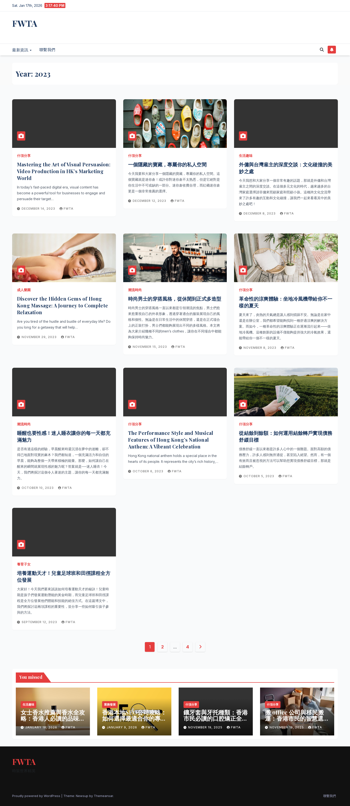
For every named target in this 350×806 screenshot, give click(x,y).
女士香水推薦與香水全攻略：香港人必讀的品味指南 (53, 718)
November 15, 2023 (150, 347)
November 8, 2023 (260, 347)
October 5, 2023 (259, 476)
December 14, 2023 (39, 208)
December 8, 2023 (260, 213)
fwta (66, 208)
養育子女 (24, 564)
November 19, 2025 (205, 727)
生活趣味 (246, 155)
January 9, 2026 (122, 727)
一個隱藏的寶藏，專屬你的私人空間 (167, 164)
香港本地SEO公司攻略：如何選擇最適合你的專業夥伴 (134, 718)
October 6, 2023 (148, 471)
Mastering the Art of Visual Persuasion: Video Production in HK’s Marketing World (63, 171)
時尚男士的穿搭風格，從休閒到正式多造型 (174, 298)
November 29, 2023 (40, 337)
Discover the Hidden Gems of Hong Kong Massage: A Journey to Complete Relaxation (62, 305)
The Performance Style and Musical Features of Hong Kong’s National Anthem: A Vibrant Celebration (170, 440)
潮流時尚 (135, 290)
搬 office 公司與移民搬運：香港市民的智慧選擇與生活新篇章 (297, 718)
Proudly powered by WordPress (36, 796)
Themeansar (103, 796)
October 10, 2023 (38, 488)
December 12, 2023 (150, 201)
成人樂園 (24, 290)
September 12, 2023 (40, 622)
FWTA (24, 23)
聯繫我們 (47, 49)
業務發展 (110, 704)
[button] (322, 49)
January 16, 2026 (41, 727)
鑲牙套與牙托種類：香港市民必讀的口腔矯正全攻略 (216, 718)
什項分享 (24, 155)
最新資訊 (20, 49)
